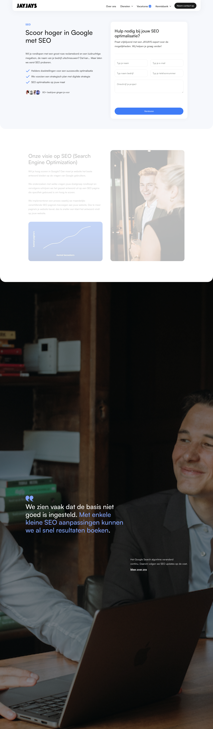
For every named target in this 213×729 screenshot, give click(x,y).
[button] (126, 6)
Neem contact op (185, 5)
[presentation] (135, 101)
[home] (27, 6)
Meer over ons (138, 569)
